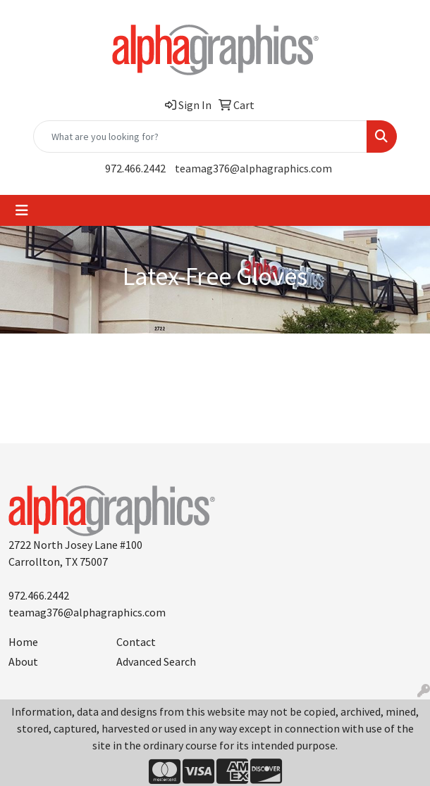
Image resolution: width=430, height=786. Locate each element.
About (23, 661)
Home (23, 642)
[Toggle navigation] (22, 210)
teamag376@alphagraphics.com (253, 168)
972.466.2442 (135, 168)
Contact (136, 642)
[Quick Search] (200, 136)
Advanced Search (156, 661)
